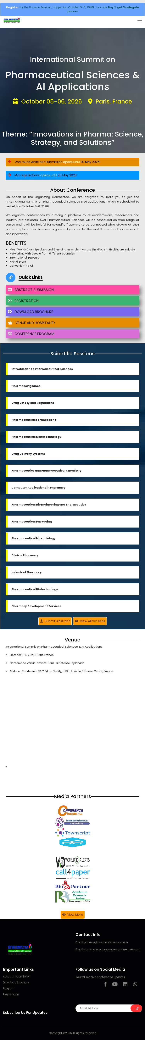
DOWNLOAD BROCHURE (30, 311)
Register (12, 7)
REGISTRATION (23, 300)
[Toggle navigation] (140, 20)
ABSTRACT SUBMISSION (31, 289)
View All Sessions (90, 621)
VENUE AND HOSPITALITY (31, 322)
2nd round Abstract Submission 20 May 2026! (54, 162)
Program (8, 988)
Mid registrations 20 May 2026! (43, 175)
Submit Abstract (55, 621)
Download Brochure (16, 982)
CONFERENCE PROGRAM (31, 333)
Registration (11, 994)
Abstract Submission (17, 976)
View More (72, 914)
